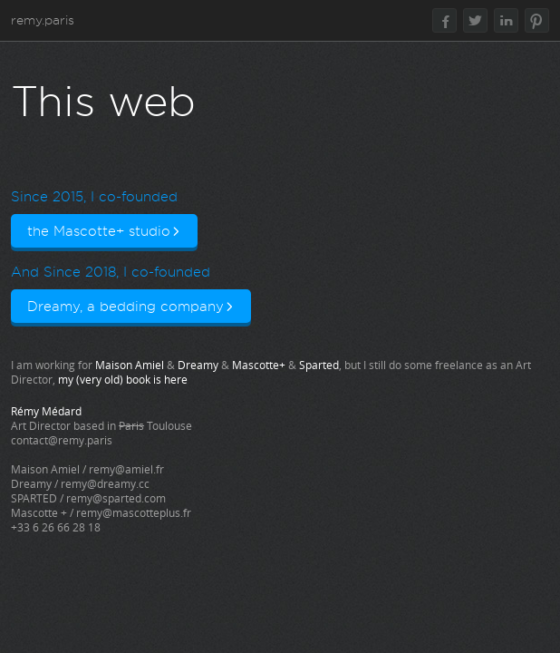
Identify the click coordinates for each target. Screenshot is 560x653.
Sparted (319, 364)
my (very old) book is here (123, 379)
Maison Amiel (129, 364)
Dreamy (198, 364)
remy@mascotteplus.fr (133, 512)
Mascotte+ (258, 364)
